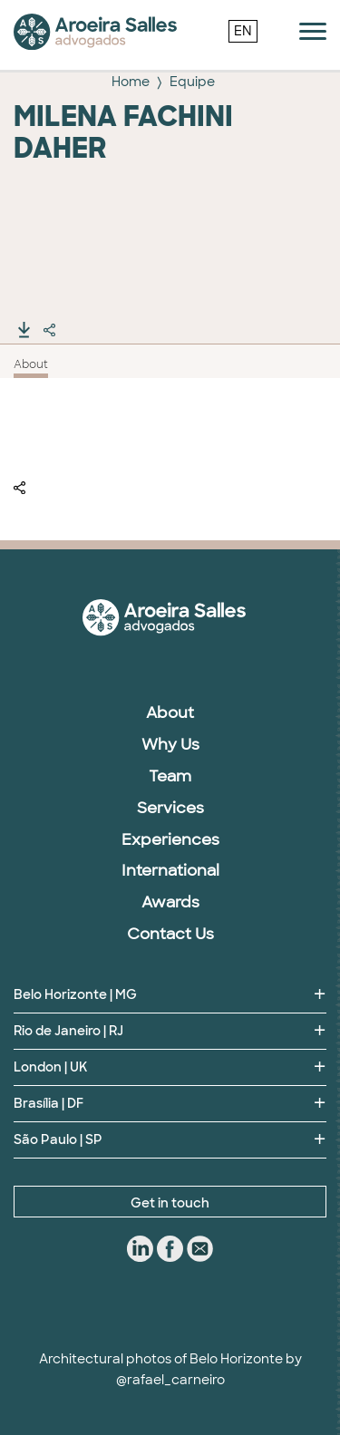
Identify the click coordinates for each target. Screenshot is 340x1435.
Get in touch (170, 1203)
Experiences (170, 839)
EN (243, 31)
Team (170, 776)
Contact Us (170, 934)
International (170, 870)
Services (170, 808)
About (31, 364)
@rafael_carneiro (170, 1380)
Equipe (192, 81)
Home (131, 81)
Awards (170, 902)
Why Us (170, 744)
